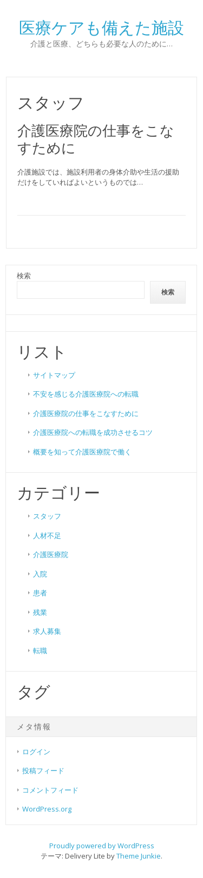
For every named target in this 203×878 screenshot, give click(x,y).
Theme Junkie (138, 856)
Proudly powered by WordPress (101, 845)
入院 (40, 574)
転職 (40, 650)
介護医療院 (50, 554)
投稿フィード (43, 770)
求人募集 (47, 631)
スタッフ (47, 516)
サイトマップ (54, 375)
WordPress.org (46, 809)
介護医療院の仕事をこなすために (95, 138)
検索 (24, 275)
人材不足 (47, 535)
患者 (40, 593)
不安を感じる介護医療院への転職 (86, 394)
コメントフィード (50, 790)
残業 (40, 612)
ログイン (36, 751)
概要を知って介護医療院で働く (82, 452)
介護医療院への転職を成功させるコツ (93, 432)
